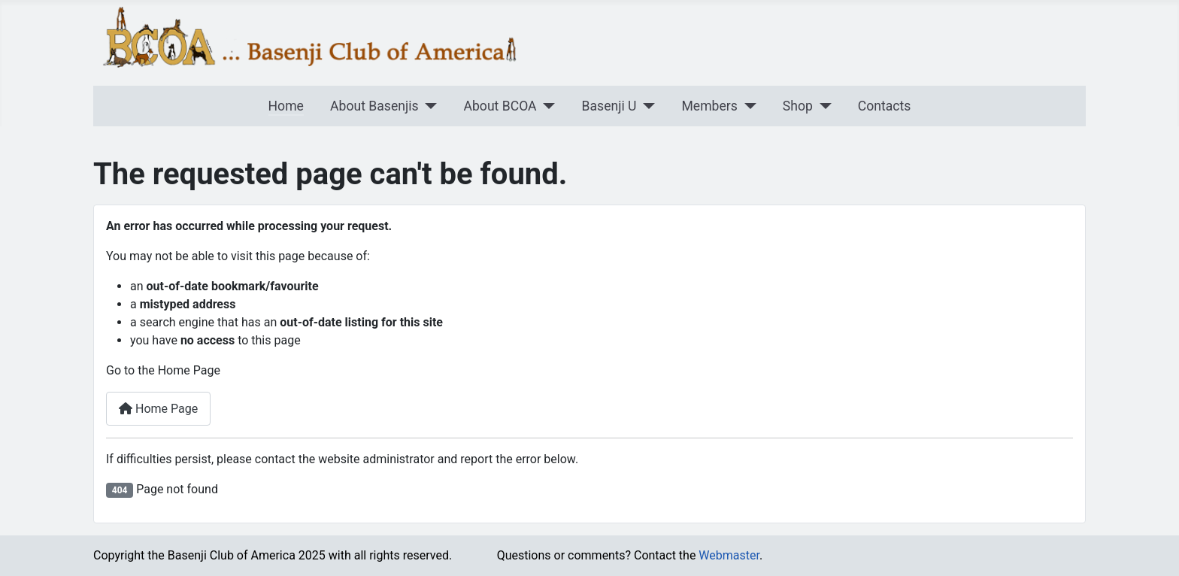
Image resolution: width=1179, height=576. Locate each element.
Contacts (884, 106)
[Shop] (822, 106)
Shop (798, 106)
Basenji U (609, 106)
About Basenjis (374, 106)
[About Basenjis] (428, 106)
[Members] (747, 106)
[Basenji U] (645, 106)
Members (709, 106)
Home (286, 106)
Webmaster (729, 555)
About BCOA (500, 106)
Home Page (158, 409)
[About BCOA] (546, 106)
